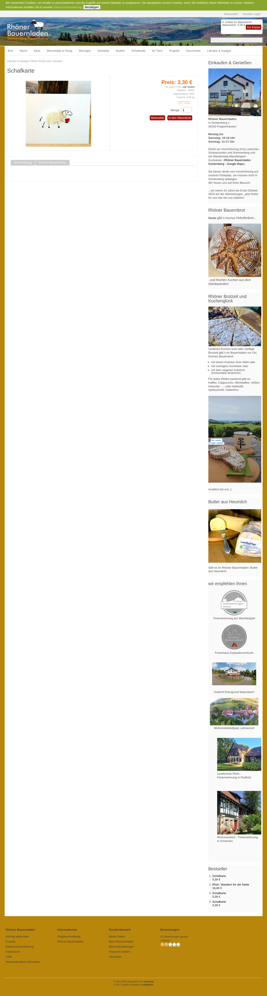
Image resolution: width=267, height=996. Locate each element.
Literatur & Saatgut (219, 50)
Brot (10, 50)
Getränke (103, 50)
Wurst (23, 50)
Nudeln (120, 50)
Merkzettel (157, 117)
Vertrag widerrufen (17, 936)
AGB (9, 956)
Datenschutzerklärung (67, 7)
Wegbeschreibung (68, 936)
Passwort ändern (120, 951)
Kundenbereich (120, 929)
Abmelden (115, 956)
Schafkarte (219, 876)
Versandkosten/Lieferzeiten (23, 961)
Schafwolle (138, 50)
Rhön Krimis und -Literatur (46, 61)
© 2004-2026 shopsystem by (133, 981)
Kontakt (10, 941)
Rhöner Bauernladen (70, 941)
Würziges (85, 50)
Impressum (13, 951)
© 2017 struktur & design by (133, 984)
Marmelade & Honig (59, 50)
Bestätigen (92, 7)
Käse (37, 50)
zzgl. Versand (188, 87)
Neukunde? (231, 14)
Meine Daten (117, 936)
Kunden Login (251, 14)
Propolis (174, 50)
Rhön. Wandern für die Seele (230, 884)
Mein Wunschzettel (121, 941)
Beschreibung (23, 162)
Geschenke (193, 50)
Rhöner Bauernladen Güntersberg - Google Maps (229, 161)
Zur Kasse (253, 27)
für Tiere (157, 50)
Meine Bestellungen (121, 946)
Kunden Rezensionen (52, 162)
